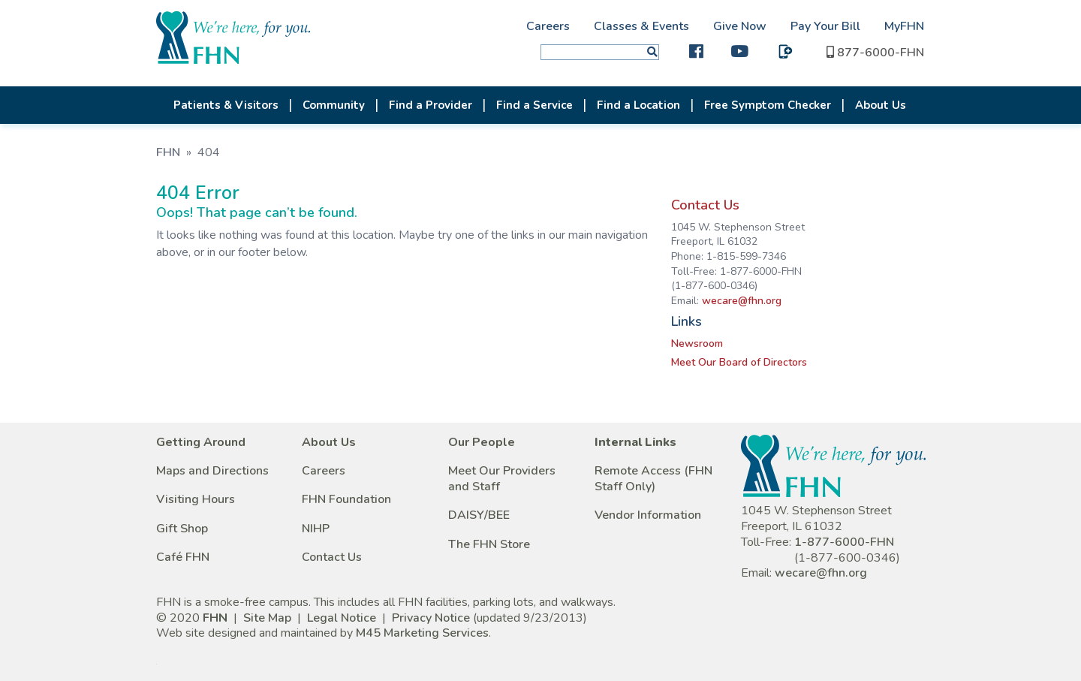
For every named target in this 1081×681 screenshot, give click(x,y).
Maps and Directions (212, 471)
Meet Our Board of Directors (739, 362)
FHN (168, 152)
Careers (548, 26)
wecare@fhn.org (741, 301)
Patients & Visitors (226, 105)
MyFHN (904, 26)
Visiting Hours (195, 499)
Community (334, 105)
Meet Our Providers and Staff (502, 479)
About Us (880, 105)
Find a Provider (430, 105)
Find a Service (534, 105)
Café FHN (182, 557)
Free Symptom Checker (767, 105)
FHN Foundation (346, 499)
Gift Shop (182, 528)
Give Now (739, 26)
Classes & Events (641, 26)
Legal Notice (341, 618)
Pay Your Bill (825, 26)
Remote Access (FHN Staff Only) (653, 479)
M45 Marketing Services (422, 633)
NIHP (316, 528)
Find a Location (638, 105)
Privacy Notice (431, 618)
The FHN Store (489, 544)
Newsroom (697, 343)
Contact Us (705, 205)
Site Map (267, 618)
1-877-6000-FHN (844, 542)
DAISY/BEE (479, 515)
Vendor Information (648, 515)
